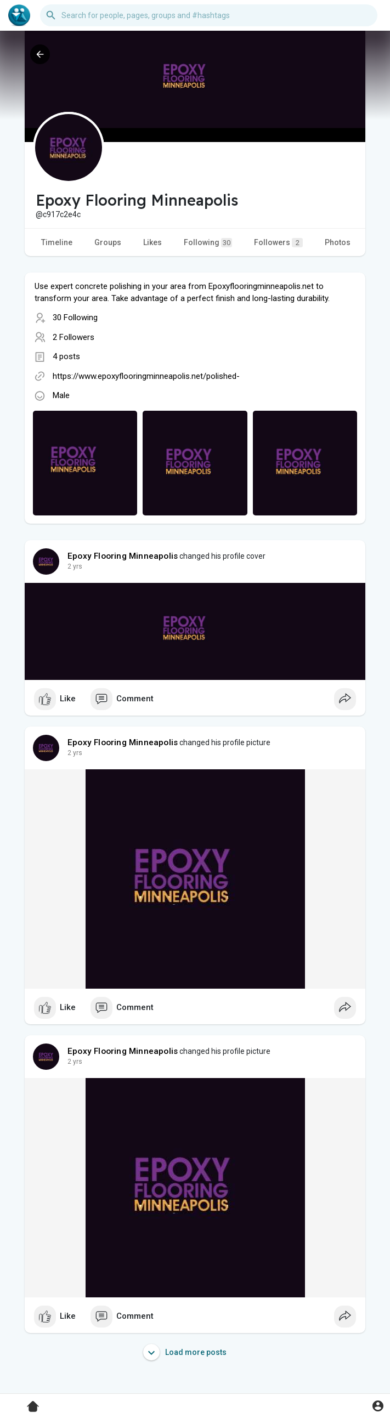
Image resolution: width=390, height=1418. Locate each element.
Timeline (56, 242)
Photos (338, 242)
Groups (107, 242)
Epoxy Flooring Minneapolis (122, 556)
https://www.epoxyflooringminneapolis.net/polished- (146, 376)
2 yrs (74, 566)
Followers (278, 242)
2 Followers (73, 337)
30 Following (75, 317)
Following (208, 242)
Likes (152, 242)
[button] (208, 15)
